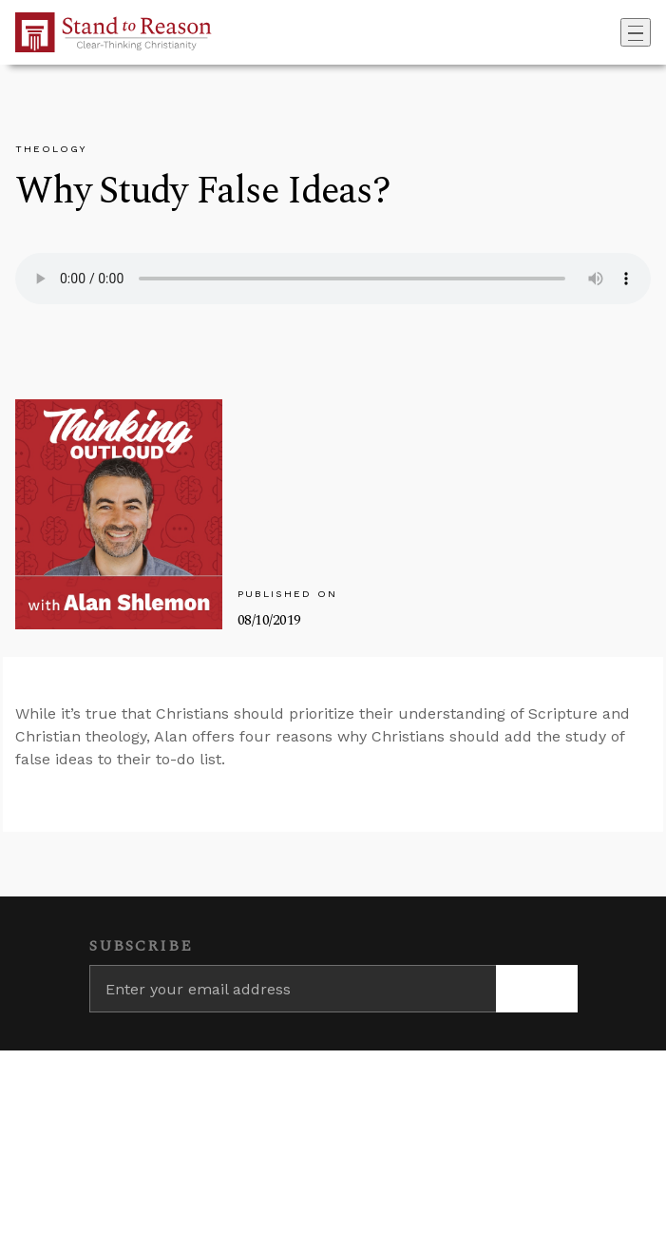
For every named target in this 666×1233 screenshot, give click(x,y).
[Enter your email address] (292, 988)
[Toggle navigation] (635, 32)
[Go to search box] (614, 32)
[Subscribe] (537, 988)
